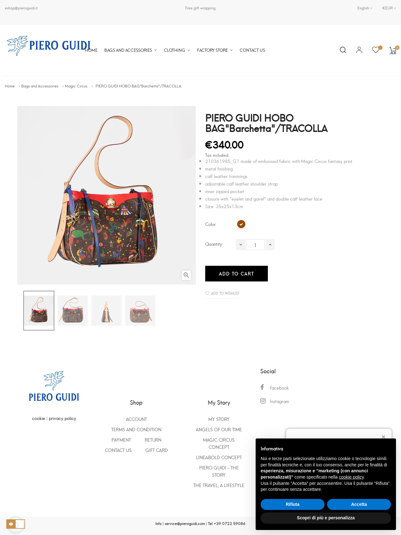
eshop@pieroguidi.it (21, 8)
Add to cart (236, 273)
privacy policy (62, 418)
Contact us (118, 450)
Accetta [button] (359, 504)
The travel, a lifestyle (218, 485)
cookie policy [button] (351, 477)
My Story (219, 418)
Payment (121, 439)
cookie (38, 418)
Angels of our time (219, 429)
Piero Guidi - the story (219, 471)
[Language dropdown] (365, 8)
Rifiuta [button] (292, 504)
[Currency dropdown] (387, 8)
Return (153, 439)
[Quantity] (255, 244)
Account (136, 418)
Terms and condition (136, 429)
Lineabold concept (219, 457)
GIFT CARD (156, 450)
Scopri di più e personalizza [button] (326, 517)
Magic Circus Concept (219, 443)
